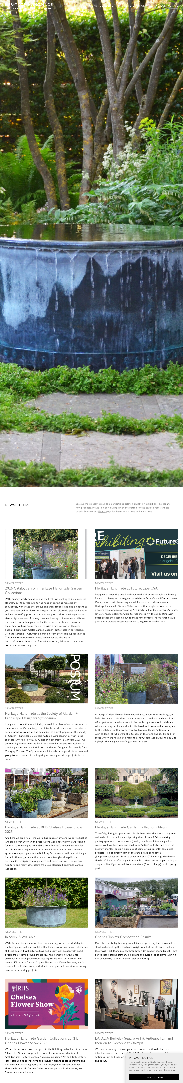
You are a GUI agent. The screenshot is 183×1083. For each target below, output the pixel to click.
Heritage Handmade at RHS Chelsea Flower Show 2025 (43, 829)
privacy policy (140, 1070)
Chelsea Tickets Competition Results (123, 936)
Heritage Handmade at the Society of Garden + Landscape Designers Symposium (41, 715)
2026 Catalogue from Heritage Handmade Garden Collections (43, 590)
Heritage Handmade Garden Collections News (131, 827)
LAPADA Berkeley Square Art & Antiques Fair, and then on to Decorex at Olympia (134, 1040)
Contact (167, 5)
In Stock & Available (20, 936)
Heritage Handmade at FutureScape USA (126, 588)
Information (147, 5)
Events (102, 511)
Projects (128, 5)
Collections (110, 5)
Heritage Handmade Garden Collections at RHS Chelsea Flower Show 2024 (42, 1040)
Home (93, 5)
